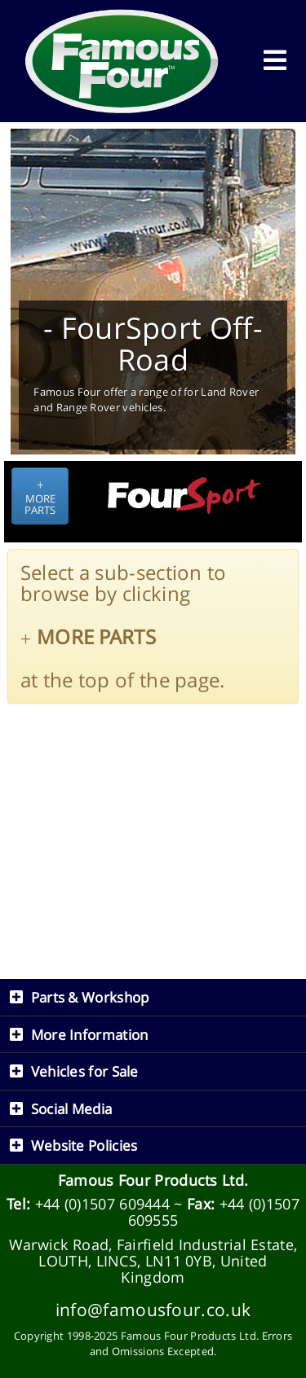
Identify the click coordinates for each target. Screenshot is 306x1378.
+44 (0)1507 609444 (102, 1203)
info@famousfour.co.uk (153, 1309)
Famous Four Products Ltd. (153, 1180)
